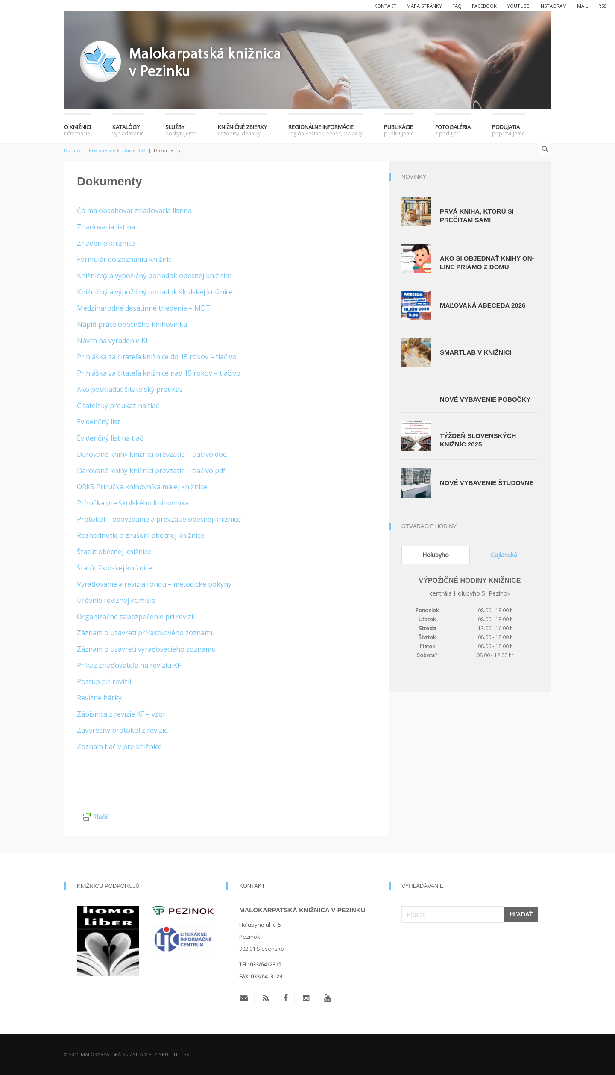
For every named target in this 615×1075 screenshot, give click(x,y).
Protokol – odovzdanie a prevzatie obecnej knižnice (159, 519)
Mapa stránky (424, 6)
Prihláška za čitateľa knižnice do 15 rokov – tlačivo (157, 356)
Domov (72, 150)
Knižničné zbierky (242, 130)
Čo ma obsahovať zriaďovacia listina (134, 210)
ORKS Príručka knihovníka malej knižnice (142, 486)
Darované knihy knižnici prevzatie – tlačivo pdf (151, 470)
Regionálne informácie (325, 130)
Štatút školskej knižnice (114, 568)
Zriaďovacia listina (106, 227)
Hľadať (521, 914)
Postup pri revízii (104, 681)
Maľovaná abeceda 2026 (482, 305)
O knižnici (77, 130)
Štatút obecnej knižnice (114, 551)
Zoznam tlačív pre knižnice (119, 746)
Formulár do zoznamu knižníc (124, 259)
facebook (484, 6)
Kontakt (385, 6)
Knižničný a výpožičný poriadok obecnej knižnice (154, 275)
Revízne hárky (99, 697)
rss (602, 6)
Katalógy (128, 130)
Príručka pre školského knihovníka (133, 503)
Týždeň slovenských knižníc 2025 (478, 440)
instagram (553, 6)
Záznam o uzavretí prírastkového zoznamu (146, 632)
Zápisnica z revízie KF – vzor (121, 714)
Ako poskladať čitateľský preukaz (130, 389)
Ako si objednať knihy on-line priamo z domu (487, 262)
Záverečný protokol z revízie (122, 730)
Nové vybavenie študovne (487, 482)
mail (582, 6)
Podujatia (508, 130)
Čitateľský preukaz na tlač (118, 405)
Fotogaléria (453, 130)
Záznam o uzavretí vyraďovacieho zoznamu (146, 649)
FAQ (457, 6)
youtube (518, 6)
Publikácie (399, 130)
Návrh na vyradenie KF (113, 340)
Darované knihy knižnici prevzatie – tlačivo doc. (152, 454)
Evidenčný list (98, 421)
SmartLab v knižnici (476, 352)
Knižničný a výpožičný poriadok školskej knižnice (155, 292)
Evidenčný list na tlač (110, 438)
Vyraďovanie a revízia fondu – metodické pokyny (154, 584)
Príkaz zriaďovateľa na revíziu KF (129, 665)
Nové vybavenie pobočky (485, 399)
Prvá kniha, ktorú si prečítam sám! (477, 215)
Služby (180, 130)
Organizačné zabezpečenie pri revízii (136, 616)
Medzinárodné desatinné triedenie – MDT (144, 308)
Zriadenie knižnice (106, 243)
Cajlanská (504, 555)
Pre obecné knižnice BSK (117, 150)
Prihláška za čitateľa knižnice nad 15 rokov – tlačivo (158, 373)
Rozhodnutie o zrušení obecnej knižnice (140, 535)
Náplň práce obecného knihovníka (132, 324)
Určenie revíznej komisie (116, 600)
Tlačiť (95, 817)
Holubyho (435, 555)
